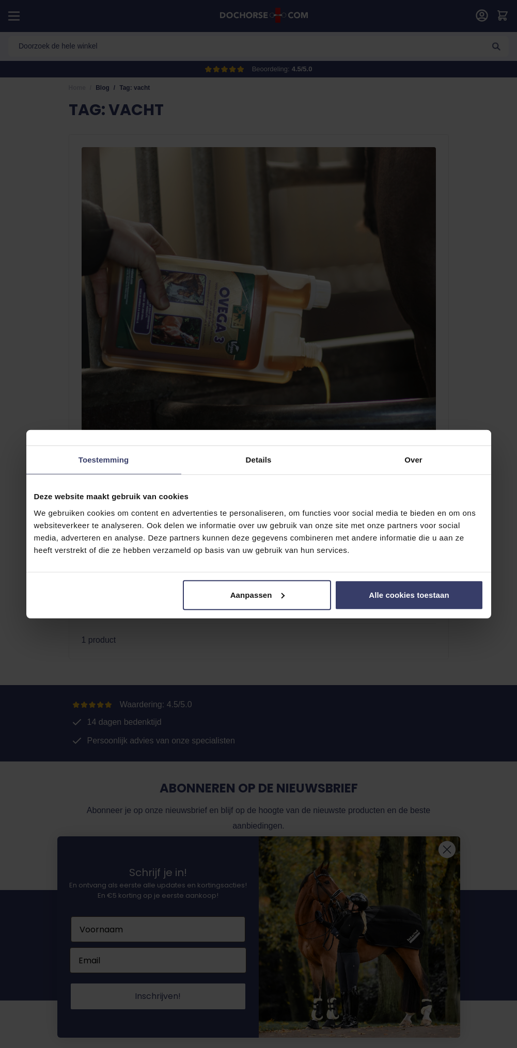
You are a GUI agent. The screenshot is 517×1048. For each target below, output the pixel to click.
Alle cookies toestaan (409, 594)
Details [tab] (259, 459)
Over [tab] (413, 459)
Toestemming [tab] (104, 459)
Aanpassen (257, 594)
